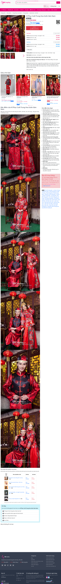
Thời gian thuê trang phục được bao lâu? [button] (12, 511)
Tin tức (46, 6)
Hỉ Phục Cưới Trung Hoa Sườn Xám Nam (40, 16)
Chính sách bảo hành (50, 558)
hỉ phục (57, 194)
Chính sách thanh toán (50, 559)
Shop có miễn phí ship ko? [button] (9, 518)
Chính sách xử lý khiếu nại (51, 566)
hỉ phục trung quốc (46, 195)
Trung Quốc (25, 13)
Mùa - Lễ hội (54, 9)
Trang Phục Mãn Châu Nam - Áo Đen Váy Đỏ (7, 97)
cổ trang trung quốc (49, 198)
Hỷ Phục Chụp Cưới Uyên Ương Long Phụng (22, 97)
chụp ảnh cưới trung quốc (50, 194)
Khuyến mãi (10, 9)
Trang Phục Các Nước (17, 13)
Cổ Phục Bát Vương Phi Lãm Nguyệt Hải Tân (37, 97)
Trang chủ (3, 13)
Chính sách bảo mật (49, 561)
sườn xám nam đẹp (48, 203)
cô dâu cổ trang (56, 190)
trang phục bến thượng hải (53, 206)
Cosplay (5, 2)
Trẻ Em (21, 9)
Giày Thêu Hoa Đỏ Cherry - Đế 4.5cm (15, 482)
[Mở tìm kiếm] (38, 2)
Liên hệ (32, 566)
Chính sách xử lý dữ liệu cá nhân (37, 561)
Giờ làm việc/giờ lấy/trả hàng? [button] (10, 515)
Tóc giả (26, 9)
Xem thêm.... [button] (6, 520)
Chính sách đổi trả (34, 562)
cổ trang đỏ (53, 195)
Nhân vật (32, 9)
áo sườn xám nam (50, 201)
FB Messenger (5, 583)
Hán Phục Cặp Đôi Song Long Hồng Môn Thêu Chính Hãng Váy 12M (53, 97)
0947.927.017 (46, 186)
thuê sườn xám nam (48, 202)
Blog (32, 558)
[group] (12, 33)
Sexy (48, 9)
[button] (23, 33)
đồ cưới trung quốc (48, 190)
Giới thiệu (33, 559)
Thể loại (3, 9)
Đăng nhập (53, 6)
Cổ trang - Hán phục (41, 9)
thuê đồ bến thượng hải (47, 207)
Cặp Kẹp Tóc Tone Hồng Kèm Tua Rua (16, 477)
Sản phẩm (9, 13)
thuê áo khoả (54, 199)
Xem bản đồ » (3, 577)
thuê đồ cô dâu (45, 191)
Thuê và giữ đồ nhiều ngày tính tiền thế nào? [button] (13, 513)
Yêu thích (29, 49)
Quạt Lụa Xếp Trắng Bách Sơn (14, 498)
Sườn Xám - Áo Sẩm (34, 13)
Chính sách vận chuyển (50, 562)
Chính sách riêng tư (34, 564)
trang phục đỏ (48, 199)
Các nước (16, 9)
